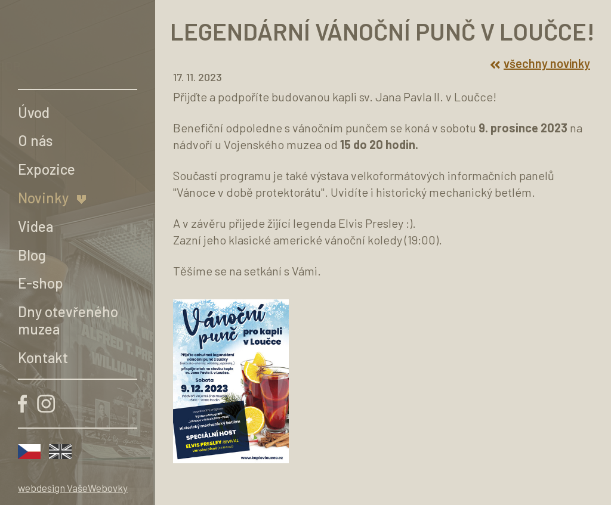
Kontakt (43, 357)
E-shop (40, 283)
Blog (32, 255)
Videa (35, 226)
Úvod (34, 112)
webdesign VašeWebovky (73, 488)
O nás (35, 140)
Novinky (43, 197)
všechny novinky (540, 63)
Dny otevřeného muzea (68, 320)
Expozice (46, 169)
